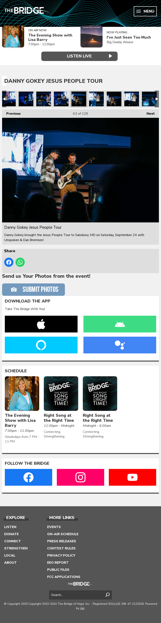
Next (148, 112)
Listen (10, 527)
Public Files (58, 569)
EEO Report (58, 562)
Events (54, 527)
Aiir (82, 608)
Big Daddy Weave (120, 42)
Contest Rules (61, 548)
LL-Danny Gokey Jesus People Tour (8, 99)
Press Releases (61, 541)
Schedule (16, 371)
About (10, 562)
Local (9, 555)
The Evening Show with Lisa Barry (50, 37)
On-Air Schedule (62, 534)
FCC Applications (63, 577)
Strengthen (16, 548)
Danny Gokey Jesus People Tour (26, 99)
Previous (11, 112)
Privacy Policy (61, 555)
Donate (11, 534)
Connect (12, 541)
